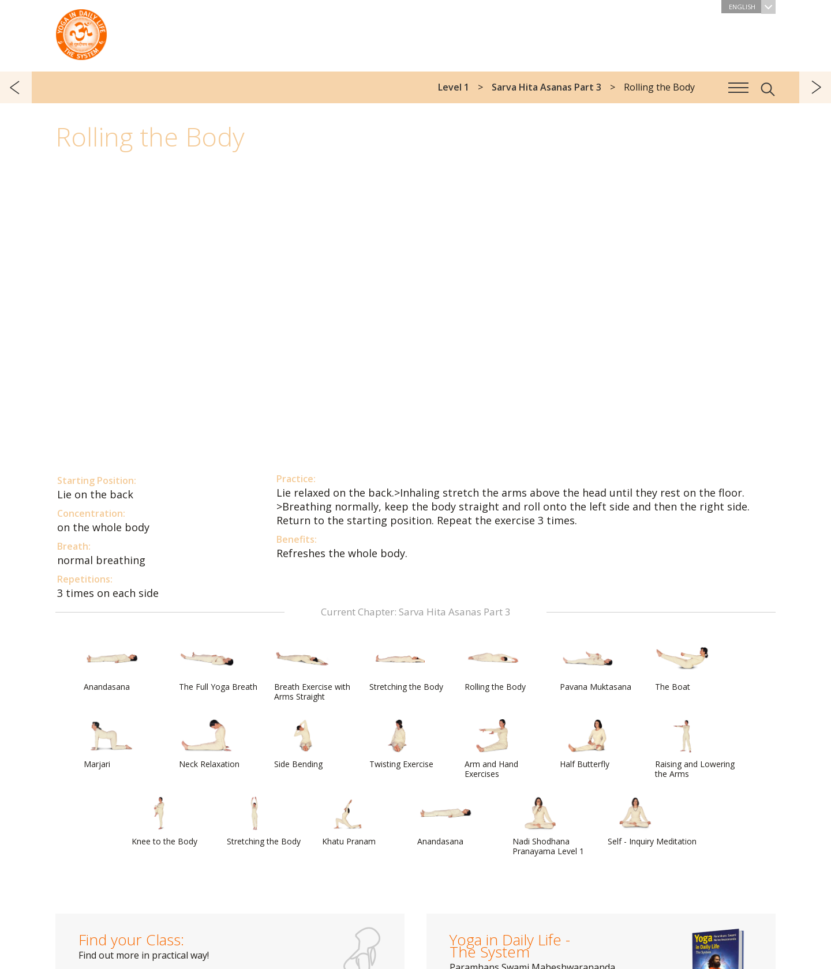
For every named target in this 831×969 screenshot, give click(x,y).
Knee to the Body (164, 821)
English (752, 6)
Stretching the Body (406, 666)
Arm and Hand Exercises (492, 749)
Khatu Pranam (349, 821)
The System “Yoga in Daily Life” (81, 31)
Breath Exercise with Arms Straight (312, 671)
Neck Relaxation (209, 744)
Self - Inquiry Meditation (652, 821)
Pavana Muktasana (595, 666)
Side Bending (302, 744)
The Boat (682, 666)
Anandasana (111, 666)
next (815, 87)
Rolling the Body (495, 666)
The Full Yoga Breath (218, 666)
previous (16, 87)
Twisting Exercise (401, 744)
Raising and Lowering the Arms (695, 749)
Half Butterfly (587, 744)
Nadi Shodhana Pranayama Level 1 (548, 826)
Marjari (111, 744)
